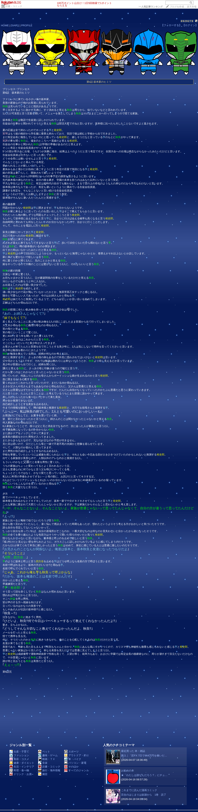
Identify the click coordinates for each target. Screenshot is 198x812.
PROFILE (26, 25)
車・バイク (72, 759)
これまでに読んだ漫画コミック (139, 790)
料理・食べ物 (19, 770)
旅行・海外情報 (49, 770)
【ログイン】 (190, 25)
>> (151, 6)
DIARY (15, 25)
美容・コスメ (19, 759)
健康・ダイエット (21, 762)
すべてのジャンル (76, 770)
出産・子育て (19, 751)
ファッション (19, 755)
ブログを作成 (177, 6)
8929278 (187, 21)
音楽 (42, 762)
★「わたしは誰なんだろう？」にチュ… (144, 775)
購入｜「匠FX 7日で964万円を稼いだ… (144, 755)
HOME (5, 25)
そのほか (71, 766)
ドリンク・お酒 (20, 774)
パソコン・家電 (75, 762)
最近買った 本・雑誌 (133, 751)
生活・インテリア (21, 766)
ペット (44, 751)
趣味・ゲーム (48, 755)
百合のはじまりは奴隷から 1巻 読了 (143, 794)
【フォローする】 (171, 25)
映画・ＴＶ (46, 759)
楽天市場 (191, 6)
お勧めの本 (127, 770)
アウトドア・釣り (76, 755)
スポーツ (71, 751)
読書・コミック (14, 6)
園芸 (42, 774)
